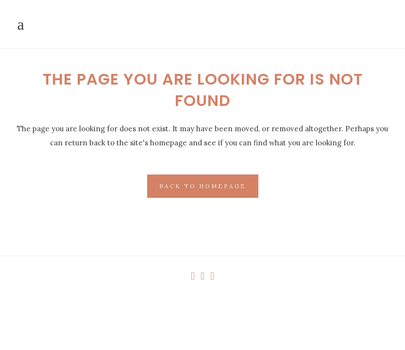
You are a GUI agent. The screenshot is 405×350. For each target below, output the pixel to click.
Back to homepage (202, 186)
